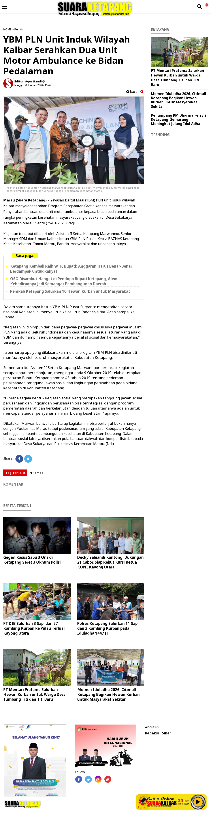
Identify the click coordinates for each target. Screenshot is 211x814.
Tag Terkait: (15, 473)
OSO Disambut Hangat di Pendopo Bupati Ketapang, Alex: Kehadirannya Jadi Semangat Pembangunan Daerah (63, 281)
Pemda (19, 29)
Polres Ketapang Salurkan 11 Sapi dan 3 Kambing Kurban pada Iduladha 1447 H (108, 628)
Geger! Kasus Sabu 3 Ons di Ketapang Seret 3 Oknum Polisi (32, 560)
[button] (206, 3)
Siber (166, 733)
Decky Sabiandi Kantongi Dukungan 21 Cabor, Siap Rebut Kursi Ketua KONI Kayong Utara (110, 562)
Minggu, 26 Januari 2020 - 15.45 (32, 85)
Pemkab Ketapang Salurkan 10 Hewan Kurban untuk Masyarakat (70, 291)
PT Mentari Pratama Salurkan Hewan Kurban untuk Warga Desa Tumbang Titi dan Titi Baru (34, 694)
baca (131, 91)
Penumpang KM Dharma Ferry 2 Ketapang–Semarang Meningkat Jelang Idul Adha (178, 119)
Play (198, 801)
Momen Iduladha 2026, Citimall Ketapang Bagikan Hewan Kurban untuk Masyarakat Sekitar (108, 694)
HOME (7, 29)
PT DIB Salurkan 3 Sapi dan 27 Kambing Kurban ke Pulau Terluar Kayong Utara (34, 628)
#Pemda (36, 473)
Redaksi (152, 733)
